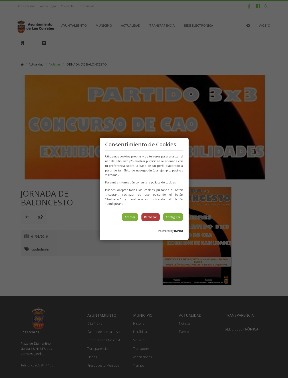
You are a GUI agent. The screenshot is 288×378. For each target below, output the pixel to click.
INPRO (178, 231)
